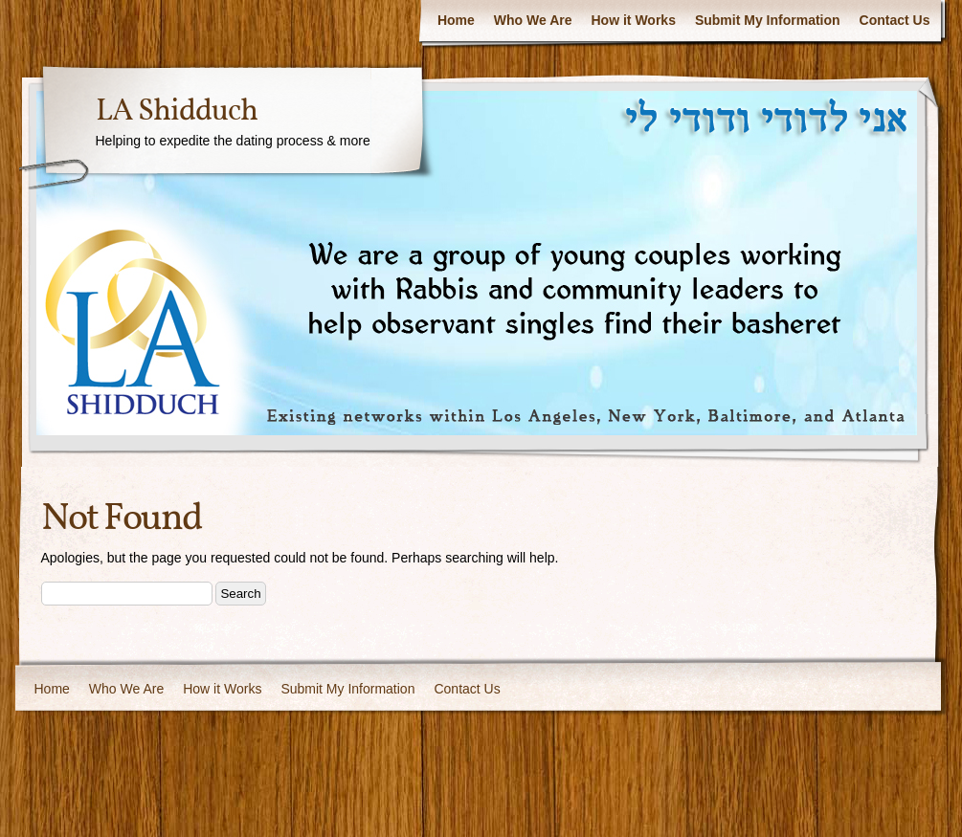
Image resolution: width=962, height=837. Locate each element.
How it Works (634, 20)
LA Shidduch (176, 112)
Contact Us (895, 20)
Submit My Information (767, 20)
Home (456, 20)
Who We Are (533, 20)
